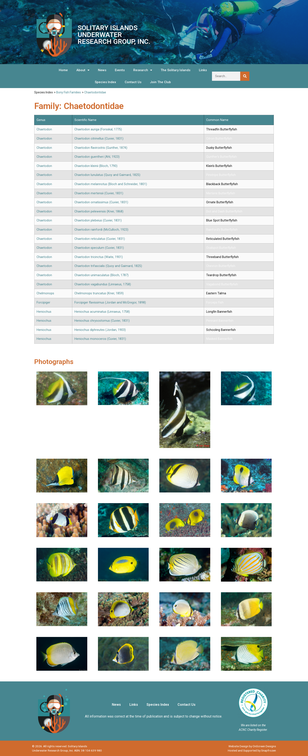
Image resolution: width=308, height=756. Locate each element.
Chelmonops (45, 293)
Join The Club (160, 82)
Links (203, 70)
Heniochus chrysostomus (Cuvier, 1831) (102, 321)
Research (142, 70)
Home (63, 70)
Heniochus (44, 312)
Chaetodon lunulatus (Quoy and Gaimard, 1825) (107, 175)
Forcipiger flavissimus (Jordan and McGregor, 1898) (110, 302)
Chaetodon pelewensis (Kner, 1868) (98, 211)
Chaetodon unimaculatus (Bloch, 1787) (101, 275)
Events (120, 70)
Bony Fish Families (68, 92)
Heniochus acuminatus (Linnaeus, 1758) (102, 312)
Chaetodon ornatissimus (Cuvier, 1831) (101, 202)
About (82, 70)
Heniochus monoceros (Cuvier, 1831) (100, 339)
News (102, 70)
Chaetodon (44, 129)
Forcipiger (43, 302)
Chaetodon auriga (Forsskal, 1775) (98, 129)
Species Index (105, 82)
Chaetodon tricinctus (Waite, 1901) (98, 257)
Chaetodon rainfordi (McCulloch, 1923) (101, 229)
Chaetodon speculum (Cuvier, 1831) (99, 248)
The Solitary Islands (175, 70)
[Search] (244, 76)
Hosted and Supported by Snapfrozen (252, 750)
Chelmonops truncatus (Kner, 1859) (99, 293)
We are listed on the (253, 725)
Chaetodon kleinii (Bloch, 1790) (95, 166)
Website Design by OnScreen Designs (252, 746)
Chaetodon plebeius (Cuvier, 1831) (98, 220)
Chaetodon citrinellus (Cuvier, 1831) (98, 138)
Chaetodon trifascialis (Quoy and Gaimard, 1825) (108, 266)
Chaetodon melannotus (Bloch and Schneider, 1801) (110, 184)
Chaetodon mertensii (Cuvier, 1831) (98, 193)
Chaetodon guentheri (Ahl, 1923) (97, 157)
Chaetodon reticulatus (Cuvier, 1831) (99, 239)
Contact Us (133, 82)
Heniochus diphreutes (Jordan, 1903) (100, 330)
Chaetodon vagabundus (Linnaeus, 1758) (102, 284)
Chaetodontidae (95, 92)
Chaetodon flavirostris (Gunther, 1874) (100, 148)
